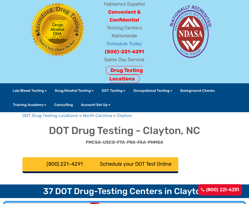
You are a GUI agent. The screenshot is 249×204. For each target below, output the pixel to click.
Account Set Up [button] (95, 105)
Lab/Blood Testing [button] (30, 90)
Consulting (63, 105)
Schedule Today (124, 43)
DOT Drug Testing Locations (50, 115)
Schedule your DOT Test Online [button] (135, 164)
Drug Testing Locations (126, 74)
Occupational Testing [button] (152, 90)
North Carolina (97, 115)
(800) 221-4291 (220, 189)
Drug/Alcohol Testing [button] (74, 90)
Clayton (124, 115)
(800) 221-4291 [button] (65, 164)
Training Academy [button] (29, 105)
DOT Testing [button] (113, 90)
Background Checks (197, 90)
